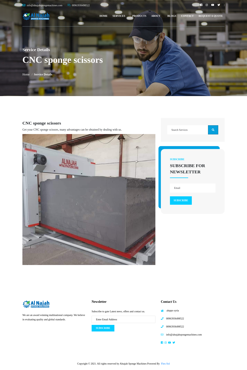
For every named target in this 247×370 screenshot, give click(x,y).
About (155, 16)
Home (103, 16)
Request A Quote (211, 16)
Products (139, 16)
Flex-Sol (165, 363)
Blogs (171, 16)
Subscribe (103, 328)
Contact (187, 16)
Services (119, 16)
